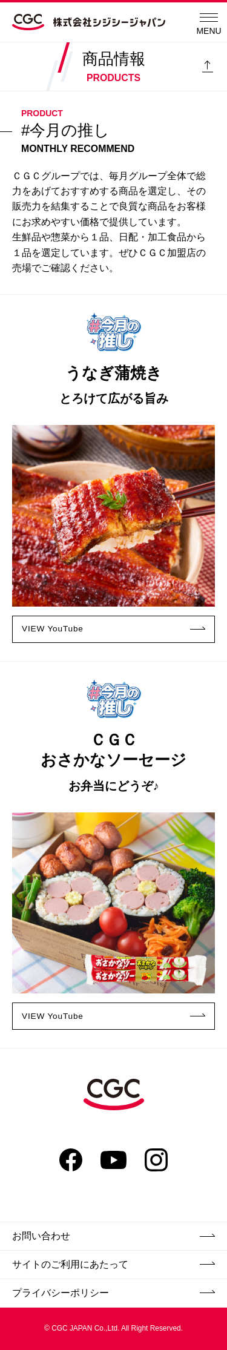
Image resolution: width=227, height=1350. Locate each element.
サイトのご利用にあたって (113, 1264)
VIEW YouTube (113, 628)
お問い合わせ (113, 1236)
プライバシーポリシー (113, 1293)
